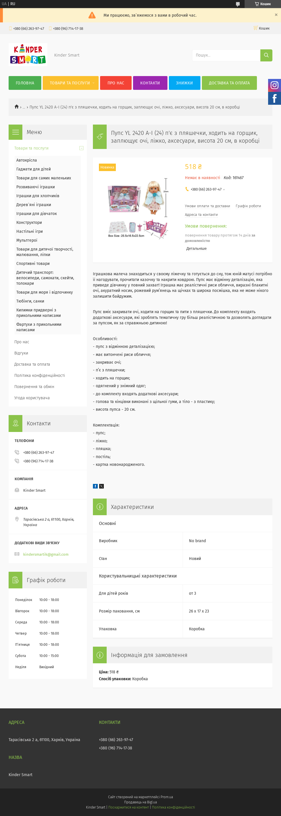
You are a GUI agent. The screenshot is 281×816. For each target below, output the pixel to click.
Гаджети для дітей (33, 169)
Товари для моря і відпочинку (44, 292)
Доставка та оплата (229, 83)
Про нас (116, 83)
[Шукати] (266, 55)
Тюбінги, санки (30, 301)
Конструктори (29, 222)
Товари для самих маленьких (43, 178)
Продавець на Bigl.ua (140, 802)
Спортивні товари (33, 263)
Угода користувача (32, 398)
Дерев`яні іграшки (33, 204)
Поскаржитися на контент (128, 807)
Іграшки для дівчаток (36, 213)
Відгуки (21, 353)
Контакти (150, 83)
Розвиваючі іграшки (35, 187)
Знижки (184, 83)
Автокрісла (26, 160)
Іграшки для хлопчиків (37, 195)
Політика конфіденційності (39, 375)
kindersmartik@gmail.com (46, 554)
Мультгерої (26, 240)
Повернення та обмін (34, 386)
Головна (25, 83)
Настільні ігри (29, 231)
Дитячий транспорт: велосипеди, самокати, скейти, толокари (45, 278)
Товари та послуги (70, 83)
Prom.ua (167, 797)
